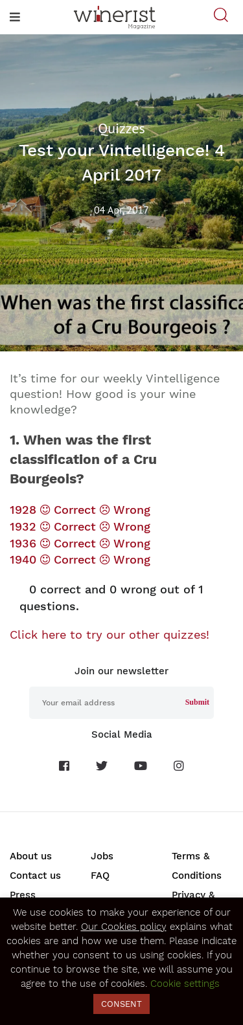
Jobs (102, 856)
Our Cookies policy (124, 926)
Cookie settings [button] (185, 983)
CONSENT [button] (121, 1004)
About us (31, 856)
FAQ (100, 875)
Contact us (35, 875)
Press (23, 895)
